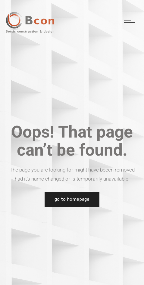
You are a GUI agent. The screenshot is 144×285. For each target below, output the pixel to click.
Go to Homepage (72, 200)
